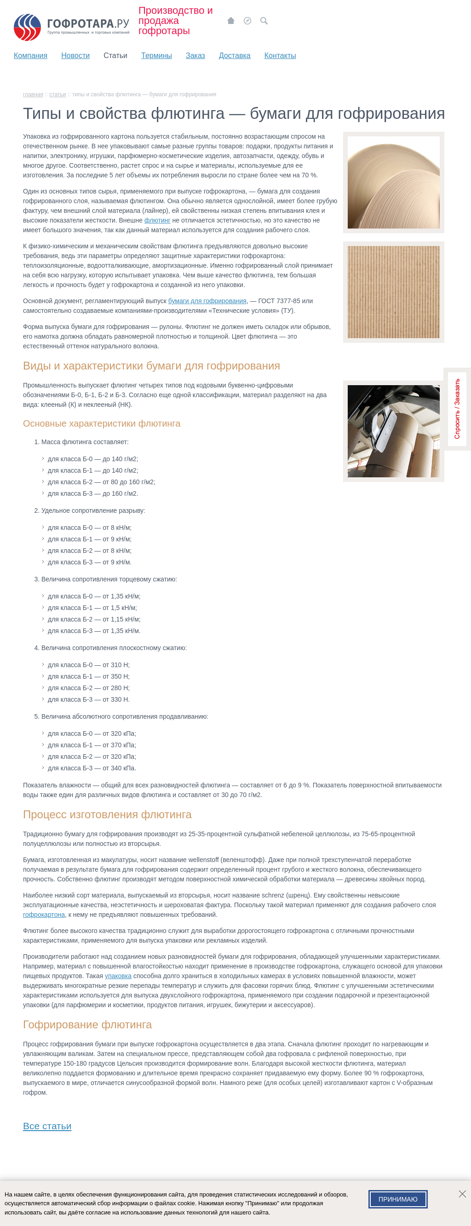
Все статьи (47, 1123)
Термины (156, 55)
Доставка (235, 55)
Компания (30, 55)
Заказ (195, 55)
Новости (75, 55)
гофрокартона (44, 914)
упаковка (118, 976)
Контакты (280, 55)
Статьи (115, 55)
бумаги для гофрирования (207, 301)
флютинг (157, 220)
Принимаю (398, 1199)
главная (33, 94)
